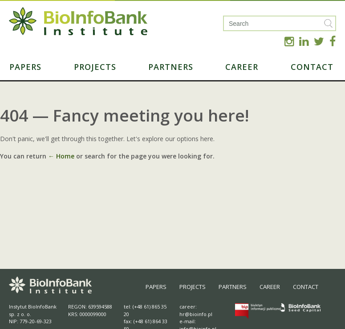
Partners (170, 66)
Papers (25, 66)
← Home (61, 156)
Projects (95, 66)
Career (241, 66)
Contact (312, 66)
